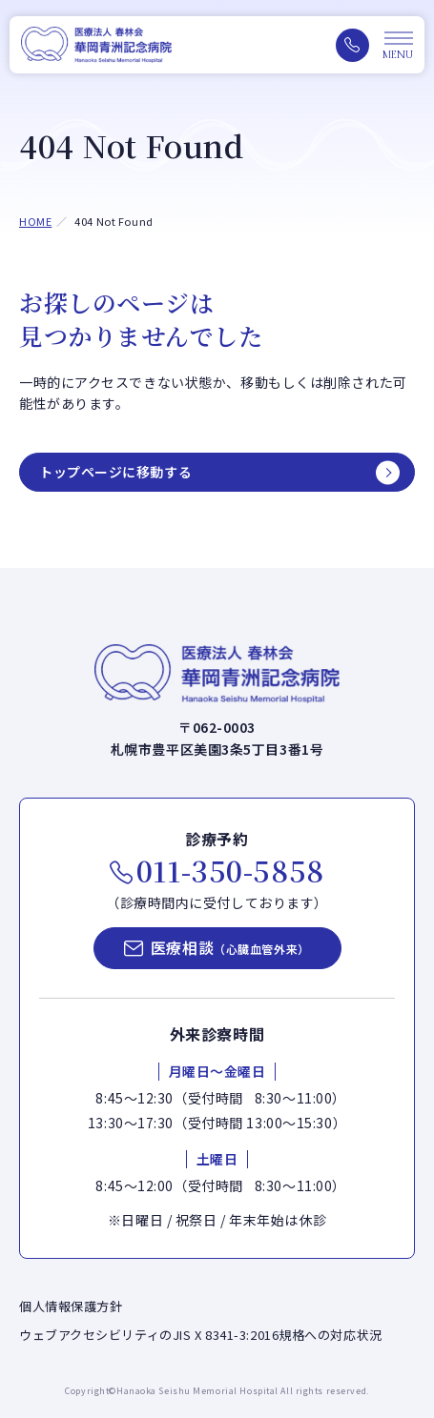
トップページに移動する (115, 471)
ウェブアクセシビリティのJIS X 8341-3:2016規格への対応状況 (200, 1335)
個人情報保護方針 (70, 1306)
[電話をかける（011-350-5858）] (352, 45)
